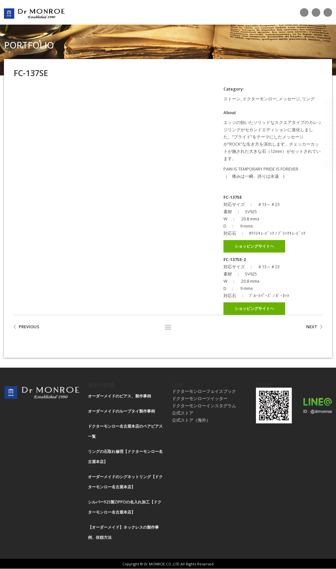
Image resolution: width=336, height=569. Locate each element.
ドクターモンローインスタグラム (204, 406)
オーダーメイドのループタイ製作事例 (121, 411)
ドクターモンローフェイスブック (204, 391)
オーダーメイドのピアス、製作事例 (119, 396)
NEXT (311, 327)
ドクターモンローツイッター (199, 398)
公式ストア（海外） (191, 420)
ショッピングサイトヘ (254, 246)
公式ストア (182, 413)
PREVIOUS (29, 327)
